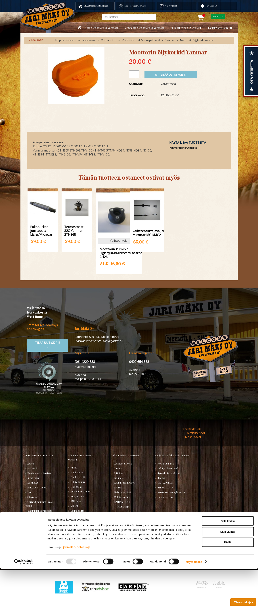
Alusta (30, 463)
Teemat (162, 477)
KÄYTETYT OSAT (79, 525)
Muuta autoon (34, 524)
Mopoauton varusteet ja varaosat (75, 40)
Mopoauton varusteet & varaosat (144, 28)
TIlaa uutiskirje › (47, 345)
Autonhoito (33, 468)
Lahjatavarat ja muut (220, 28)
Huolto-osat (77, 472)
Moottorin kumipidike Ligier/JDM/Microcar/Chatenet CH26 (119, 253)
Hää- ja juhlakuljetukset (135, 5)
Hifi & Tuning (78, 481)
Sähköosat (32, 497)
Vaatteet (118, 468)
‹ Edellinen (36, 40)
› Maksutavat (192, 437)
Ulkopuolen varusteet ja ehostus (38, 512)
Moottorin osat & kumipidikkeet (141, 40)
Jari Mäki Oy (211, 5)
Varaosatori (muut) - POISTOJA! (37, 539)
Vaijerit (74, 505)
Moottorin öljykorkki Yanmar (197, 40)
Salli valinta (227, 570)
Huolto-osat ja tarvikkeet (40, 473)
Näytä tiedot (194, 601)
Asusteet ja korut (123, 463)
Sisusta (31, 492)
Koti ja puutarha (166, 463)
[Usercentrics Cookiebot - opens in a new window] (23, 601)
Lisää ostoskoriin (170, 74)
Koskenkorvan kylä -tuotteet (173, 492)
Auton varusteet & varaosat (101, 28)
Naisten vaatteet (122, 492)
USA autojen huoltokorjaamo (97, 5)
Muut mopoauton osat (82, 515)
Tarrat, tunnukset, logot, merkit (39, 503)
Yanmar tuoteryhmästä (183, 148)
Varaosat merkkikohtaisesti (85, 520)
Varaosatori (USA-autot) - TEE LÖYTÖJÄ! (42, 531)
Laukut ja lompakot (124, 482)
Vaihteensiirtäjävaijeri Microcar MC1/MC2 (147, 233)
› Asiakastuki (192, 429)
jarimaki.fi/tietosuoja (76, 586)
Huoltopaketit (78, 477)
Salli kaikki (228, 560)
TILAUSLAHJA (35, 546)
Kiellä (227, 581)
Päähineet (119, 473)
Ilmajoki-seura (165, 497)
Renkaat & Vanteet (81, 491)
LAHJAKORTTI (78, 534)
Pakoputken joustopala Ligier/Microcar (41, 230)
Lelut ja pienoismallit (168, 468)
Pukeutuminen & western (186, 28)
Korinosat (32, 482)
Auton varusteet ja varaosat (39, 455)
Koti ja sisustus (122, 497)
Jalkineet (118, 477)
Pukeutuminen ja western (125, 455)
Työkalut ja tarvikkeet (169, 473)
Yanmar (170, 40)
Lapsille (118, 487)
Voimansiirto (108, 40)
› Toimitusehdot (194, 433)
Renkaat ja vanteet (37, 487)
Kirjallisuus (33, 477)
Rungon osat (77, 496)
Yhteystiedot (171, 5)
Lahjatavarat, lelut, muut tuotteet (172, 455)
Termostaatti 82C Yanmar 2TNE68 (74, 230)
